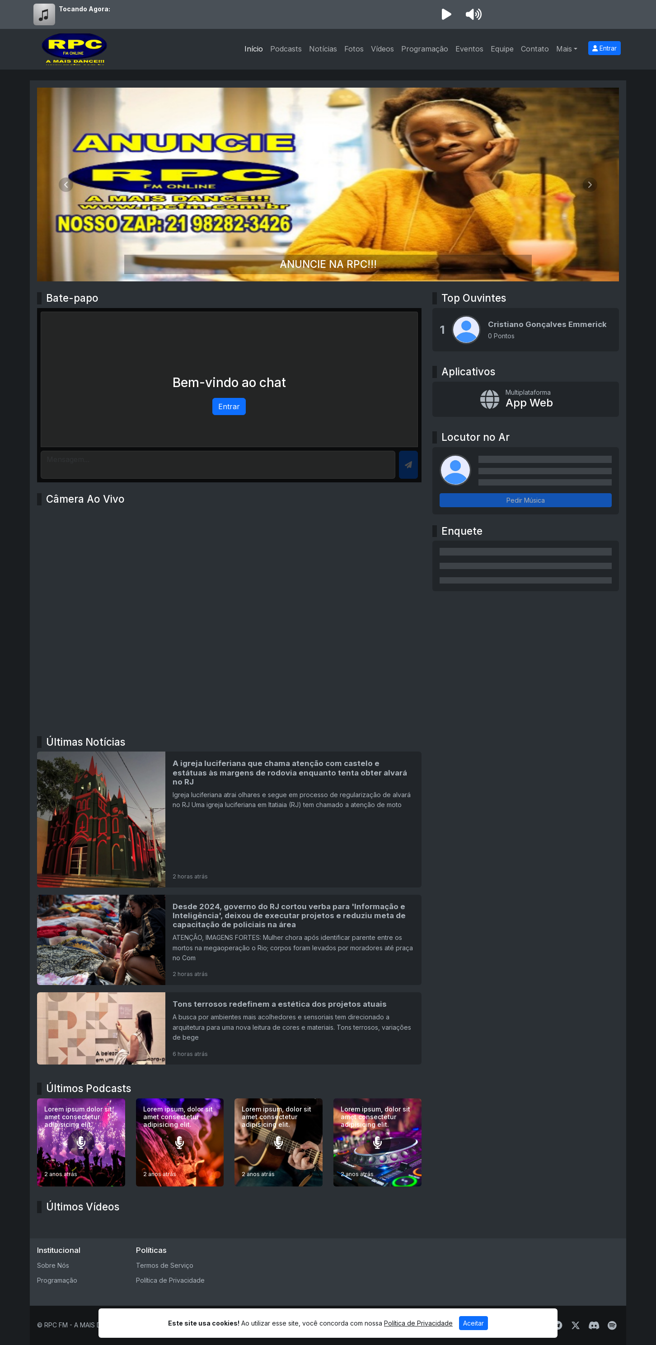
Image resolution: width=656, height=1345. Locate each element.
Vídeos (382, 48)
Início (253, 48)
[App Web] (525, 399)
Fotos (354, 48)
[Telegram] (557, 1325)
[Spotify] (612, 1325)
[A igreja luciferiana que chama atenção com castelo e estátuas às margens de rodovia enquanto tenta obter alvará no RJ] (229, 819)
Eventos (469, 48)
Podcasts (286, 48)
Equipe (502, 48)
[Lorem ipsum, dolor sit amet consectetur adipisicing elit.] (180, 1142)
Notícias (323, 48)
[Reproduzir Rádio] (446, 14)
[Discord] (594, 1325)
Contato (535, 48)
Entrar (604, 48)
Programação (424, 48)
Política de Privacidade (170, 1280)
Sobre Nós (53, 1265)
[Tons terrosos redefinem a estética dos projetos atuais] (229, 1028)
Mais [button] (564, 48)
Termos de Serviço (164, 1265)
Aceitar (473, 1323)
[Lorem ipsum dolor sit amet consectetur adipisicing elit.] (81, 1142)
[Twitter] (575, 1325)
